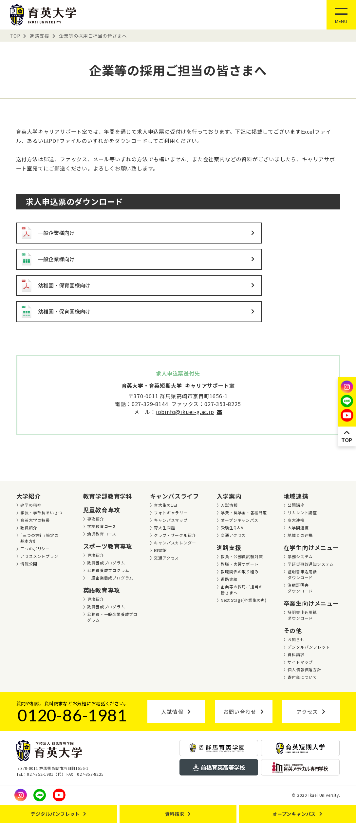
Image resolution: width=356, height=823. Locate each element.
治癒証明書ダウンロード (300, 588)
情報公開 (28, 563)
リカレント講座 (302, 512)
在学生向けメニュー (311, 547)
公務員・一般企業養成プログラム (112, 617)
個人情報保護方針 (304, 669)
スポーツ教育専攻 (107, 546)
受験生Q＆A (232, 527)
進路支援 (229, 547)
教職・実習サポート (239, 564)
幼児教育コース (101, 534)
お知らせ (296, 639)
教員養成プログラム (106, 562)
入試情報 (229, 505)
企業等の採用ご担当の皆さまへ (242, 589)
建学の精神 (30, 505)
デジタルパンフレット (309, 647)
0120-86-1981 (72, 715)
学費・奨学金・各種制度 (244, 512)
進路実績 (229, 579)
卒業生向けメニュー (311, 603)
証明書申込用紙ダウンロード (302, 574)
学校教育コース (101, 526)
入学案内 (229, 496)
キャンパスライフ (174, 496)
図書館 (160, 550)
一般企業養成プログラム (110, 577)
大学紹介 (28, 496)
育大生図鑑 (164, 527)
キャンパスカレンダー (175, 542)
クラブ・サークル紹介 (175, 535)
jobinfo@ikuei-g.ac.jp (185, 412)
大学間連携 (298, 527)
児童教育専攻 (101, 509)
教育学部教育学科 (107, 496)
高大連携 (296, 520)
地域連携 (296, 496)
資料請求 (296, 654)
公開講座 (296, 505)
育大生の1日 (166, 505)
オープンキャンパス (239, 520)
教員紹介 (28, 527)
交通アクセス (166, 557)
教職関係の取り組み (239, 571)
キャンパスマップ (170, 520)
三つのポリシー (35, 548)
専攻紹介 (95, 518)
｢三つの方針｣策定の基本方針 (39, 538)
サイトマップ (300, 662)
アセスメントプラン (39, 556)
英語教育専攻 (101, 590)
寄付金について (302, 677)
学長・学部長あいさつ (41, 512)
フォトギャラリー (170, 512)
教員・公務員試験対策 (242, 556)
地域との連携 (300, 535)
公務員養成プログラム (108, 570)
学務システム (300, 556)
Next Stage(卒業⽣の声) (244, 600)
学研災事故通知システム (311, 564)
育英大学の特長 (35, 520)
